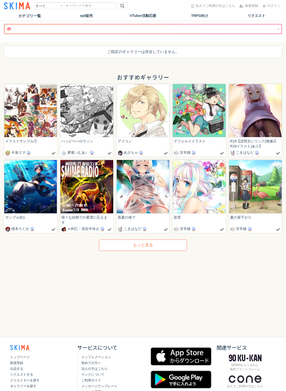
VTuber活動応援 (143, 16)
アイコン (125, 141)
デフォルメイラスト (190, 141)
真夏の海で (126, 218)
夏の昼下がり (240, 218)
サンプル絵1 (15, 218)
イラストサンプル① (21, 141)
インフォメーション (96, 357)
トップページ (20, 357)
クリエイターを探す (25, 380)
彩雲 (177, 218)
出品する (16, 369)
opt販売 (86, 16)
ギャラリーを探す (23, 386)
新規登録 (16, 363)
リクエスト (256, 16)
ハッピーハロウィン (77, 141)
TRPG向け (200, 16)
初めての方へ (91, 363)
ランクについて (92, 374)
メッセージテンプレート (99, 386)
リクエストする (21, 374)
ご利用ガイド (91, 380)
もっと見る (143, 245)
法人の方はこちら (94, 369)
